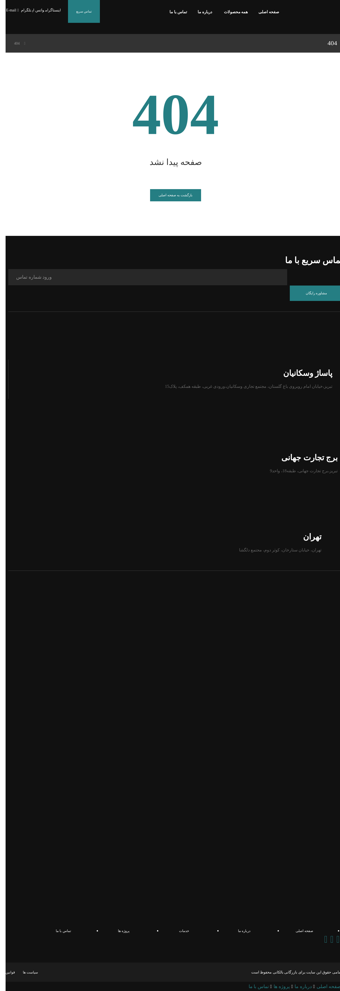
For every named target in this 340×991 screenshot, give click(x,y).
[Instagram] (320, 939)
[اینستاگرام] (47, 10)
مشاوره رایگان (310, 293)
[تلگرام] (20, 10)
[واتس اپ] (33, 10)
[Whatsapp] (326, 939)
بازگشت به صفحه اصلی (170, 195)
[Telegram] (332, 939)
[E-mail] (7, 10)
